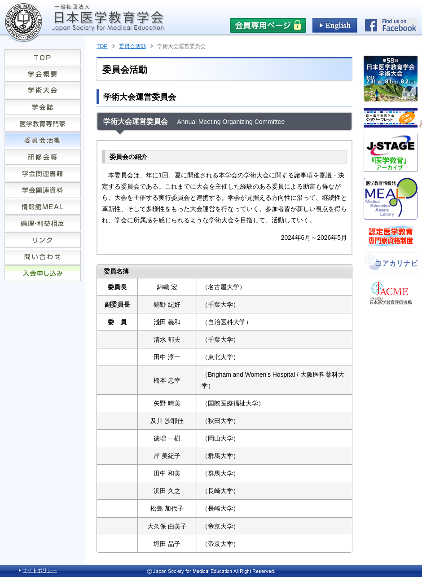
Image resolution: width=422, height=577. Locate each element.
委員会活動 (132, 46)
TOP (102, 46)
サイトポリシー (39, 570)
